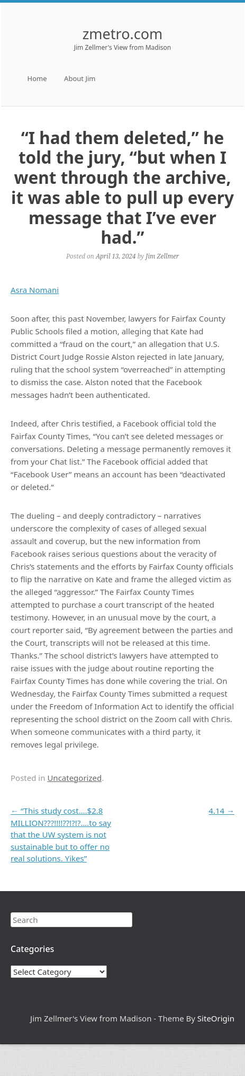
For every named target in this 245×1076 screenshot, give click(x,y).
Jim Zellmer (162, 256)
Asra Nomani (35, 289)
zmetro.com (123, 33)
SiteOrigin (215, 1018)
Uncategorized (74, 777)
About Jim (79, 78)
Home (37, 78)
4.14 (221, 810)
